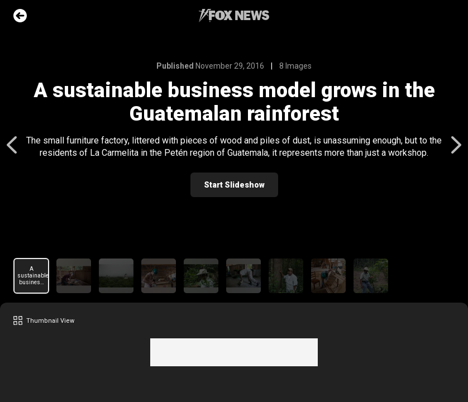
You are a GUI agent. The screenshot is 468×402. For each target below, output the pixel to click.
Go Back (20, 15)
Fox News (234, 15)
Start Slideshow (234, 184)
